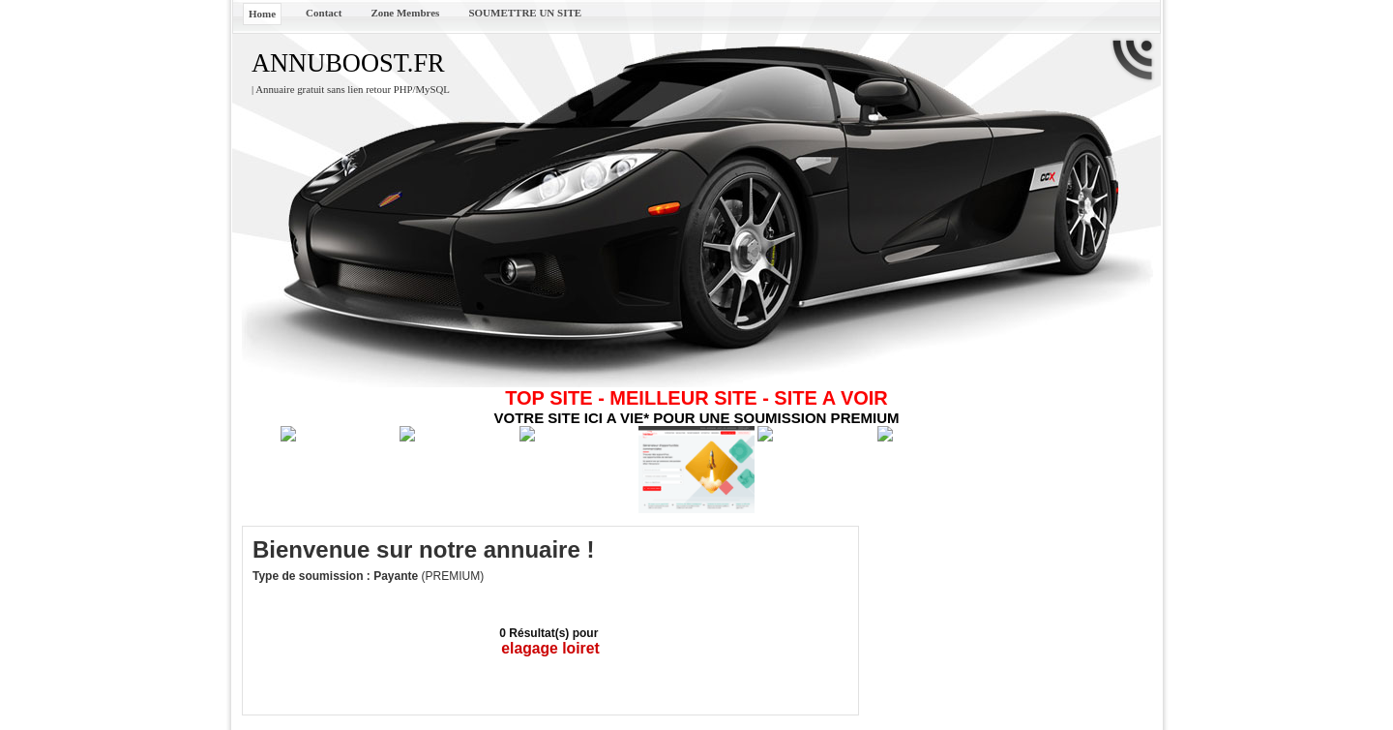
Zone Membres (404, 12)
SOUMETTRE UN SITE (524, 12)
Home (262, 13)
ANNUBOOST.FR (348, 62)
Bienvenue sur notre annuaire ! (423, 549)
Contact (323, 12)
